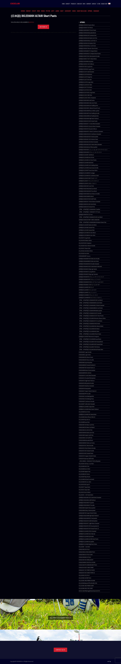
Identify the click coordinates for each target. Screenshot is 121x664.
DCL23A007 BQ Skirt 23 (84, 419)
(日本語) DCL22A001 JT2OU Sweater (87, 531)
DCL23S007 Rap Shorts (84, 476)
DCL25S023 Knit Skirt (84, 253)
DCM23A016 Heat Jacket (85, 388)
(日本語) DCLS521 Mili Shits (85, 95)
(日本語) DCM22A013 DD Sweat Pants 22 (89, 528)
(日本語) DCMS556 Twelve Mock (87, 25)
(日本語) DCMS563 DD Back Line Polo (88, 38)
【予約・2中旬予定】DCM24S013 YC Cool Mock (90, 321)
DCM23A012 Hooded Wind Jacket (87, 378)
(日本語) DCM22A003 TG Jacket (86, 502)
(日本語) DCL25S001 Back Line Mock (87, 225)
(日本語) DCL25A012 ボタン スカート (88, 183)
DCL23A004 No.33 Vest (84, 412)
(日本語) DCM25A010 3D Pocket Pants (88, 121)
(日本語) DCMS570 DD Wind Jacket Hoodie (89, 56)
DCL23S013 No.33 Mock (84, 492)
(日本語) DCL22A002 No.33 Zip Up (87, 534)
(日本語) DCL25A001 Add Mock (86, 155)
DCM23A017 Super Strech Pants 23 (87, 391)
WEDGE (43, 11)
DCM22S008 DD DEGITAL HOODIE (87, 562)
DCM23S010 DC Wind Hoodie (86, 445)
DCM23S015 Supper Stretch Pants (87, 456)
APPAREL (90, 11)
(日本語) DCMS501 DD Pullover (86, 64)
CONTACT (94, 3)
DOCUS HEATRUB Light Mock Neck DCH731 (89, 591)
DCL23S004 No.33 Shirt (84, 469)
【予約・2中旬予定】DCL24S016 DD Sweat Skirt (91, 344)
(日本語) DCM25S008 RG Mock (86, 196)
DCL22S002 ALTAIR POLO (85, 578)
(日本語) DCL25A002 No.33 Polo (86, 157)
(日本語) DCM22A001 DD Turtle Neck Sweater (90, 497)
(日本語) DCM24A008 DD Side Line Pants (89, 261)
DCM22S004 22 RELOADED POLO (87, 552)
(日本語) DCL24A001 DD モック (86, 287)
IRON (38, 11)
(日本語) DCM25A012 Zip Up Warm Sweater (89, 126)
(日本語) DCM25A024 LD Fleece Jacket (88, 147)
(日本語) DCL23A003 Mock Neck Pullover (89, 409)
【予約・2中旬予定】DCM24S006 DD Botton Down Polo (92, 222)
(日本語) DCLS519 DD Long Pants (87, 92)
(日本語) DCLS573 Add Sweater (86, 72)
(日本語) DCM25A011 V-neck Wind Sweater (89, 123)
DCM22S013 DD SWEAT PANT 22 (87, 572)
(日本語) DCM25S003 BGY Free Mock (88, 191)
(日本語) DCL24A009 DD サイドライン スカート (90, 297)
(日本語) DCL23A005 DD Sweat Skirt (87, 414)
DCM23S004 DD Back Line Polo (86, 432)
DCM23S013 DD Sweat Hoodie (86, 450)
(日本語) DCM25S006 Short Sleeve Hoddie (89, 194)
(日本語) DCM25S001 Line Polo (86, 186)
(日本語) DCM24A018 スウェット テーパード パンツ (91, 277)
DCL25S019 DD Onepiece (85, 243)
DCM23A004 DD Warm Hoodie (86, 360)
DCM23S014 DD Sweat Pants (86, 453)
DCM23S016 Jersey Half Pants (86, 458)
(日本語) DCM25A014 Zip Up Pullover (88, 129)
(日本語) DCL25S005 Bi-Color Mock (87, 232)
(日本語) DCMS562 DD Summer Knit (87, 35)
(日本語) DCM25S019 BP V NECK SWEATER (89, 219)
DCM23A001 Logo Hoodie (85, 352)
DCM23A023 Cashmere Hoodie (86, 401)
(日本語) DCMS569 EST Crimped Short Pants (90, 53)
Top (109, 661)
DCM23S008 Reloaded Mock (86, 440)
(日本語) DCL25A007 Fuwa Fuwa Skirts (88, 170)
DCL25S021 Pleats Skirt (84, 248)
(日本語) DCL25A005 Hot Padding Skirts (88, 165)
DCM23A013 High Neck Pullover (87, 380)
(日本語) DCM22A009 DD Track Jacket (88, 518)
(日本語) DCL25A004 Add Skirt (86, 162)
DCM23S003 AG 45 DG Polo (85, 430)
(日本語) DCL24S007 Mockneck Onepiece (89, 336)
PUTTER (48, 11)
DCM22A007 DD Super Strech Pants (88, 513)
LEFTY (52, 11)
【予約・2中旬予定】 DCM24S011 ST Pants (89, 212)
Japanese (31, 22)
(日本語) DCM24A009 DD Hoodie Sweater (89, 264)
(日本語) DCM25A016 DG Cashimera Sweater (90, 134)
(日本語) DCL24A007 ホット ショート (88, 292)
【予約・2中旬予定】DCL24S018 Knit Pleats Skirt (91, 349)
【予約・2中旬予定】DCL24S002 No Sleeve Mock (91, 326)
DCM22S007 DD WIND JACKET (86, 560)
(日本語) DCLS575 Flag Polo (85, 77)
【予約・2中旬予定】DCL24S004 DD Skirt (89, 331)
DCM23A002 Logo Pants (85, 354)
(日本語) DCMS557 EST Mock (86, 27)
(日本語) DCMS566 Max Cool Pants (87, 46)
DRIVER (23, 11)
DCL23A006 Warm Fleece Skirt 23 (87, 417)
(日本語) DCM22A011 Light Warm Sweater (89, 523)
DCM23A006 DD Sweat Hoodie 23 (87, 365)
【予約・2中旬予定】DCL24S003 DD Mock (89, 328)
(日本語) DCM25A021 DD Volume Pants (88, 139)
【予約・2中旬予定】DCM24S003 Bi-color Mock (90, 303)
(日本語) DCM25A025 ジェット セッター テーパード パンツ (93, 149)
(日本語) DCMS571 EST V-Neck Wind (87, 59)
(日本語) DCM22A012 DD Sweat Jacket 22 (89, 526)
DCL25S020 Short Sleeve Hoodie (87, 245)
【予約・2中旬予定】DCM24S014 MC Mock (89, 323)
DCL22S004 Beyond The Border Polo (88, 583)
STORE (98, 3)
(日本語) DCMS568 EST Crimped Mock (88, 51)
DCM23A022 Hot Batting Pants (86, 399)
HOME (63, 3)
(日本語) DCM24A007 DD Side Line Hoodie (89, 258)
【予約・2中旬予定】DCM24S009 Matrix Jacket (90, 310)
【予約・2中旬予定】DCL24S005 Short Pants (90, 334)
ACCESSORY (68, 11)
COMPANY (88, 3)
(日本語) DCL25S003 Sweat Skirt (86, 230)
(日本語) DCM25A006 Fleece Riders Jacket (89, 110)
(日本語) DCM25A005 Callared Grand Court (89, 108)
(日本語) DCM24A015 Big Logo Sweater (88, 274)
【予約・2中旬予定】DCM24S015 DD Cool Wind (90, 217)
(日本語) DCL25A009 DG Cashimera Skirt (89, 175)
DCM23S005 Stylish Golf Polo (86, 435)
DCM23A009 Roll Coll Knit (85, 373)
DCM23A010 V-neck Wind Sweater (87, 375)
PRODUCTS (73, 3)
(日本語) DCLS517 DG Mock (85, 87)
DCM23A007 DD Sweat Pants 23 (87, 367)
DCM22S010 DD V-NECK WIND (86, 567)
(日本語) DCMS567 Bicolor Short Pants (88, 48)
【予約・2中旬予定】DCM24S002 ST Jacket (89, 209)
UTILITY (34, 11)
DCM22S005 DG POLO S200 (85, 554)
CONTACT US (60, 650)
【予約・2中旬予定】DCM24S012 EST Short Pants (91, 316)
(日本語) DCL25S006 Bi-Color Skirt (87, 235)
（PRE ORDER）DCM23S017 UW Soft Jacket (89, 461)
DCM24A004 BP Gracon (84, 256)
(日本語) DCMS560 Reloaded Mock (87, 33)
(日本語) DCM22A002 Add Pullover (87, 500)
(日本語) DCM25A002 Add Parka (86, 100)
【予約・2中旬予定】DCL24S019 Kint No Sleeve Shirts (92, 318)
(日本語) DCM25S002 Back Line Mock (88, 188)
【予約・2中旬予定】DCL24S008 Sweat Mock (90, 339)
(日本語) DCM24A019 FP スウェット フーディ (90, 279)
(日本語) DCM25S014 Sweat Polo (87, 206)
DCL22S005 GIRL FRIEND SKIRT (86, 585)
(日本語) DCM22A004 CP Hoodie (86, 505)
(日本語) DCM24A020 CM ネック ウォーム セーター (91, 282)
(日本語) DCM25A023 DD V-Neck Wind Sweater (90, 144)
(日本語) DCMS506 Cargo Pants (86, 69)
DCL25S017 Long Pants (84, 238)
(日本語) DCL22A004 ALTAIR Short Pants (88, 539)
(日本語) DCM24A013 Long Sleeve (87, 271)
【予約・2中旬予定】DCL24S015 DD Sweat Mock (91, 341)
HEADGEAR (96, 11)
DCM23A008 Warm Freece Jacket (87, 370)
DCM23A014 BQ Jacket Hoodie (86, 383)
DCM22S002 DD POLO (84, 549)
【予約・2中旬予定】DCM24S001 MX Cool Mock (91, 300)
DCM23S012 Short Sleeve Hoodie (87, 448)
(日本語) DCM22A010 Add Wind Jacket (88, 521)
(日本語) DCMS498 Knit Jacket (86, 61)
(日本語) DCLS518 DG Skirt (85, 90)
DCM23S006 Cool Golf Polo (85, 438)
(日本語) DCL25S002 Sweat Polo (86, 227)
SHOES (74, 11)
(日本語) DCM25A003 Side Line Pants (88, 103)
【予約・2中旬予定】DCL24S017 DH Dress (89, 347)
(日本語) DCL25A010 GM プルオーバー (88, 178)
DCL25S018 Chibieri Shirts (85, 240)
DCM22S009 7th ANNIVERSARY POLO (88, 565)
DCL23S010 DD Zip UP (84, 484)
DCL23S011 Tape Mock (84, 487)
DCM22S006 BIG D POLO (85, 557)
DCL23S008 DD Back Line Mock (86, 479)
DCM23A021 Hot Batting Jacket (86, 396)
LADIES (57, 11)
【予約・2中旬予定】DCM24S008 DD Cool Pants (91, 308)
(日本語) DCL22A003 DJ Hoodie (86, 536)
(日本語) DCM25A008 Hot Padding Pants (89, 116)
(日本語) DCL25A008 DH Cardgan (87, 173)
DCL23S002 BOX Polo (84, 466)
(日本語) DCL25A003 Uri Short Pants (87, 160)
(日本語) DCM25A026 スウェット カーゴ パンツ (90, 152)
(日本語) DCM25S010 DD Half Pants (87, 199)
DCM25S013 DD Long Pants (85, 66)
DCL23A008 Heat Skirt (84, 422)
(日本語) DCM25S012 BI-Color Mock (87, 204)
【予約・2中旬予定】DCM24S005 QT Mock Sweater (91, 305)
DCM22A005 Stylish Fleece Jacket (87, 508)
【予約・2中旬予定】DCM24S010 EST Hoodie (90, 313)
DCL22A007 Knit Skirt (84, 547)
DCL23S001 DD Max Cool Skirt (86, 463)
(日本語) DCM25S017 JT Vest (86, 214)
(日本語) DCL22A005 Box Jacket (86, 541)
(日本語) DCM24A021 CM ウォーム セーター (89, 284)
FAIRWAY (28, 11)
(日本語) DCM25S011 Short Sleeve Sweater (89, 201)
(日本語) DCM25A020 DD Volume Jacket (88, 136)
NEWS (84, 3)
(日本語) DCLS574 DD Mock (85, 74)
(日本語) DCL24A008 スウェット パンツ (88, 295)
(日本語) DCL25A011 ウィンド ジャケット (89, 181)
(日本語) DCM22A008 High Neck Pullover (89, 515)
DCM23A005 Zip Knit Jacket (85, 362)
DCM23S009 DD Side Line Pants (87, 443)
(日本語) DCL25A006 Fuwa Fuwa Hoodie (88, 168)
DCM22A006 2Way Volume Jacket (87, 510)
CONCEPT (68, 3)
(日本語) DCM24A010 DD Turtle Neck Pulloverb (90, 266)
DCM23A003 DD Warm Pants (86, 357)
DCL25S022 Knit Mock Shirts (86, 251)
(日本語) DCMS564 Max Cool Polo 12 (88, 40)
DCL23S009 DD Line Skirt (85, 482)
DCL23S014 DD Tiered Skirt (86, 495)
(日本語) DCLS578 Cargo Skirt (86, 82)
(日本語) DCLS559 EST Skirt (85, 84)
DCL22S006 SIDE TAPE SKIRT (86, 588)
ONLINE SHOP (104, 3)
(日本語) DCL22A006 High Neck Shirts (88, 544)
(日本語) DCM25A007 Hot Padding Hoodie (89, 113)
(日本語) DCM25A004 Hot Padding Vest (88, 105)
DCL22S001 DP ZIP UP (84, 575)
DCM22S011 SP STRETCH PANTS (87, 570)
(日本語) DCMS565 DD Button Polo (87, 43)
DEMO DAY (79, 3)
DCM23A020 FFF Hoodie (84, 393)
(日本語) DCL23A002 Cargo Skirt (86, 406)
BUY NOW (43, 27)
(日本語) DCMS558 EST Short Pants (87, 30)
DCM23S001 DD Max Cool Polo (86, 425)
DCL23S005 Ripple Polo (84, 471)
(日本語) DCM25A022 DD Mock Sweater (88, 142)
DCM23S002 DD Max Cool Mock (86, 427)
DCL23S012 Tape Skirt (84, 489)
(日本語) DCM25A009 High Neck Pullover (89, 118)
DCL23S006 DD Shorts (84, 474)
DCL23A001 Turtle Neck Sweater (87, 404)
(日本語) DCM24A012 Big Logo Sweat (88, 269)
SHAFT (62, 11)
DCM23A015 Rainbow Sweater (86, 386)
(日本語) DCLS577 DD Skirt (85, 79)
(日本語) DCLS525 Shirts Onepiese (87, 97)
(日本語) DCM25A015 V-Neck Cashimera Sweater (91, 131)
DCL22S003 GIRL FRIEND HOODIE (87, 580)
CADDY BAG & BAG (82, 11)
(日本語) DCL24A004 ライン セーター (88, 290)
